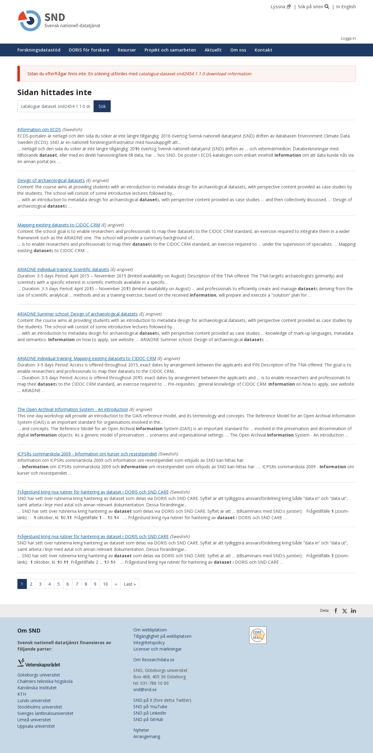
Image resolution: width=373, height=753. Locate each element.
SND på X (142, 700)
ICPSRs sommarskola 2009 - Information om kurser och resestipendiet (87, 454)
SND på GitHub (148, 719)
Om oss (238, 50)
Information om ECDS (39, 129)
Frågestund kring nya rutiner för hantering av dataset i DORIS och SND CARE (93, 492)
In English (346, 6)
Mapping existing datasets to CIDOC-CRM (58, 225)
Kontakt (263, 50)
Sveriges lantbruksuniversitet (45, 713)
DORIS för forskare (89, 50)
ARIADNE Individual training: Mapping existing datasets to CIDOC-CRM (86, 358)
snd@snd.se (145, 689)
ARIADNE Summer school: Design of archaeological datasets (77, 314)
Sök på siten (310, 6)
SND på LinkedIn (149, 713)
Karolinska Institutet (37, 688)
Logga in (348, 38)
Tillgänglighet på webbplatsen (162, 636)
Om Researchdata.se (153, 659)
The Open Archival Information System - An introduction (72, 409)
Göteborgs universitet (38, 675)
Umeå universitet (34, 720)
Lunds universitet (34, 700)
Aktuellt (213, 50)
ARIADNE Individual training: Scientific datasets (63, 269)
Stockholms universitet (39, 707)
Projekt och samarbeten (170, 50)
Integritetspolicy (149, 642)
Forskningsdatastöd (38, 50)
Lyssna (278, 6)
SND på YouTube (150, 706)
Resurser (127, 50)
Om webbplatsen (150, 630)
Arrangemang (146, 736)
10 (107, 584)
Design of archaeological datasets (51, 180)
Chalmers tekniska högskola (45, 681)
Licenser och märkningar (157, 649)
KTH (21, 694)
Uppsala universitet (36, 726)
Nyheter (141, 730)
